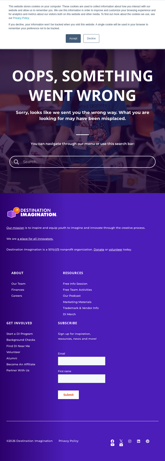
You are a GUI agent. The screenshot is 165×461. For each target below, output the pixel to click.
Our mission (15, 227)
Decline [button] (91, 38)
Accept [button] (73, 38)
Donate (99, 249)
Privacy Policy (21, 18)
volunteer (115, 249)
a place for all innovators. (35, 238)
